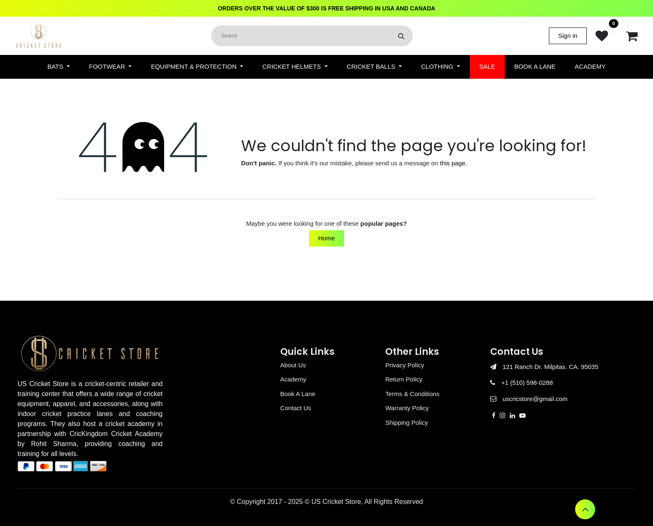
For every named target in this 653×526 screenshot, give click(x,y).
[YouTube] (522, 415)
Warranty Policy (407, 407)
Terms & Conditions (412, 393)
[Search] (401, 35)
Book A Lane (297, 393)
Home (326, 238)
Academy (293, 379)
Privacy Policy (404, 365)
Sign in (568, 35)
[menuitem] (59, 67)
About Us (293, 365)
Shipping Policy (406, 422)
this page (452, 163)
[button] (585, 509)
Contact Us (295, 407)
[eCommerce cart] (632, 36)
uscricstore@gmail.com (535, 398)
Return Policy (403, 379)
